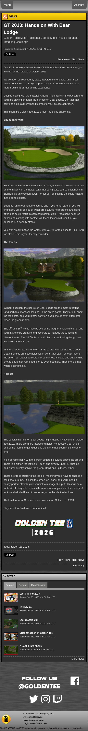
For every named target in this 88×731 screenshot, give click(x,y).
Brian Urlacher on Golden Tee (36, 633)
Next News (78, 59)
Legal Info (28, 723)
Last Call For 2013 (29, 593)
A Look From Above (30, 646)
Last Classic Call (28, 620)
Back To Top (78, 565)
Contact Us (41, 723)
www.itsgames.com (33, 720)
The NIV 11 (25, 607)
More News (77, 658)
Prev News (63, 59)
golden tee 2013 (19, 546)
